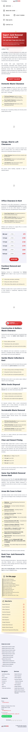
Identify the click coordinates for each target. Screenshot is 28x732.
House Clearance (6, 607)
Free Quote (4, 679)
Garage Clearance (6, 622)
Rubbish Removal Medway (8, 664)
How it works (4, 677)
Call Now (4, 1)
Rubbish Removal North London (8, 646)
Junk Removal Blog (6, 674)
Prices (3, 675)
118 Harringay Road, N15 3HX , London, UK (10, 713)
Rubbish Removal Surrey (7, 666)
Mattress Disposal (6, 614)
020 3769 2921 (20, 40)
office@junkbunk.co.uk (6, 710)
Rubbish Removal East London (8, 648)
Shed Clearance (5, 619)
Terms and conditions (6, 688)
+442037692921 (5, 702)
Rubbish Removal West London (8, 652)
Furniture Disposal (6, 612)
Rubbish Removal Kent (6, 659)
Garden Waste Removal (7, 624)
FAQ (3, 684)
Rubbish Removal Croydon (8, 655)
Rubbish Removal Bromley (8, 657)
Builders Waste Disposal (7, 627)
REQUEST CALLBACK (14, 79)
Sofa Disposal (5, 617)
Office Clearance (6, 609)
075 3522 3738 (7, 716)
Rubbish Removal (6, 604)
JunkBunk (3, 49)
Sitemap (3, 682)
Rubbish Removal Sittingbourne (9, 662)
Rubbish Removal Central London (8, 650)
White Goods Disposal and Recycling (10, 630)
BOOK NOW (14, 259)
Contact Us (4, 681)
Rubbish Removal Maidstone (8, 660)
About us (4, 686)
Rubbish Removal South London (8, 653)
